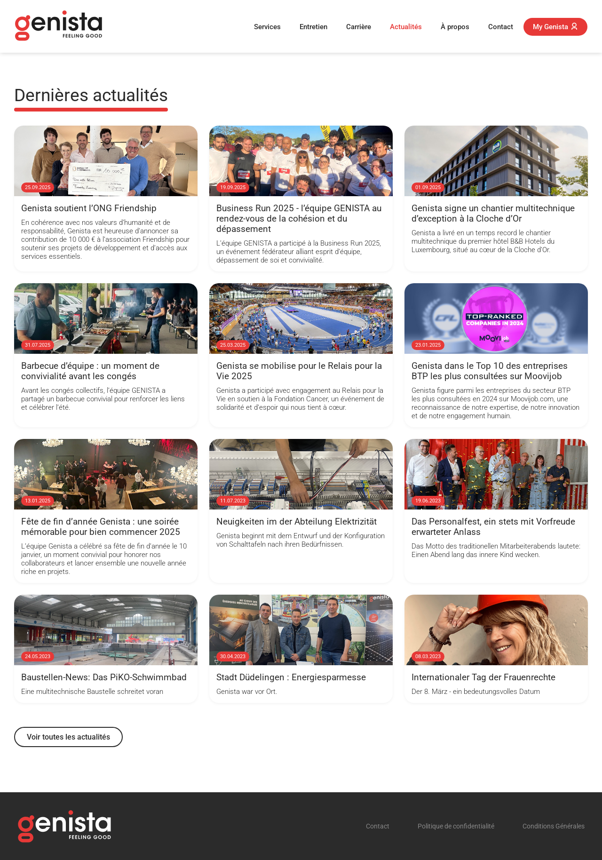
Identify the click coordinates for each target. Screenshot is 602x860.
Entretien (313, 27)
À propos (455, 27)
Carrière (358, 27)
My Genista (555, 27)
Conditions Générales (554, 826)
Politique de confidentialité (456, 826)
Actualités (406, 27)
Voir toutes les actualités (68, 737)
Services (267, 27)
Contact (500, 27)
